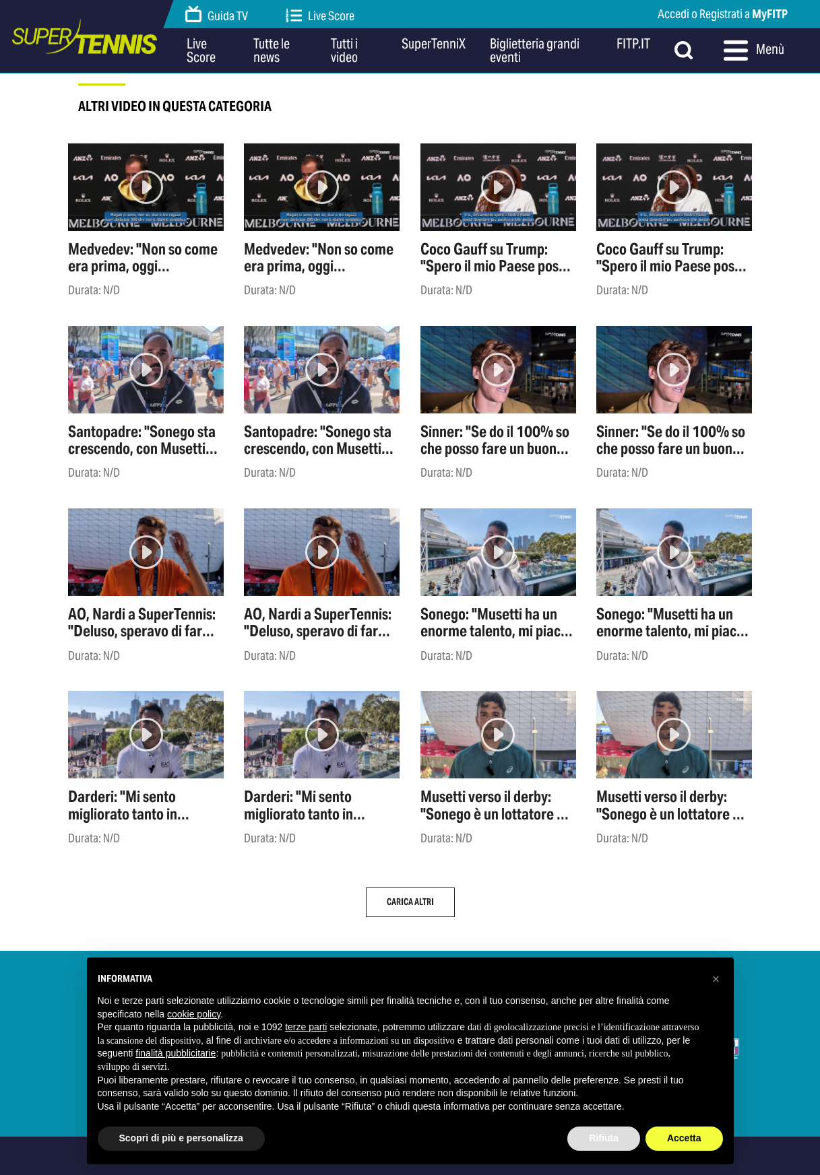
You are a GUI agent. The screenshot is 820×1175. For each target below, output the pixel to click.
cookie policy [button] (193, 1014)
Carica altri (410, 902)
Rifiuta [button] (604, 1138)
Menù (754, 50)
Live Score (320, 16)
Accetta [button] (684, 1138)
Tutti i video (344, 50)
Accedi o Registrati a (723, 14)
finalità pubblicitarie (175, 1053)
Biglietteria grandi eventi (534, 50)
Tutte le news (271, 50)
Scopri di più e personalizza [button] (181, 1138)
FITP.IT (633, 45)
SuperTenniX (434, 45)
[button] (716, 979)
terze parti (306, 1026)
